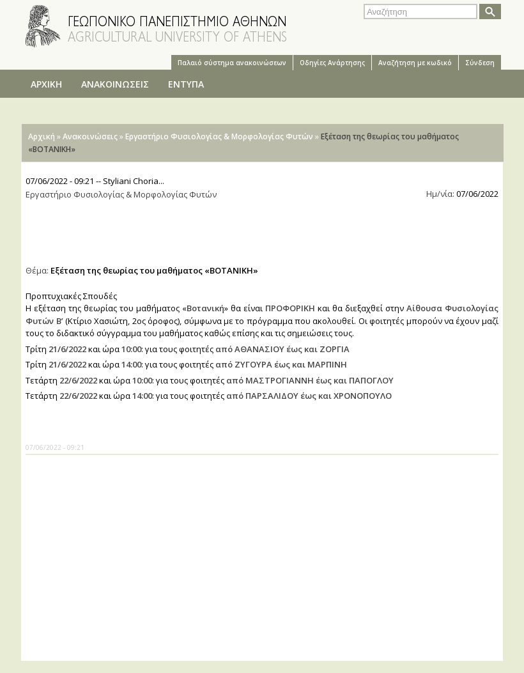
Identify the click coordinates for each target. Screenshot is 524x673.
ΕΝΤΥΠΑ (186, 84)
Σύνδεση (480, 62)
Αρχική (41, 136)
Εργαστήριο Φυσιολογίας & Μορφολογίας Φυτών (219, 136)
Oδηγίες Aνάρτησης (332, 62)
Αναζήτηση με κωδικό (415, 62)
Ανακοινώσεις (90, 136)
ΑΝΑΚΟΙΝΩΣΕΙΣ (115, 84)
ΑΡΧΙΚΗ (46, 84)
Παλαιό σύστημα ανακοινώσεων (232, 62)
